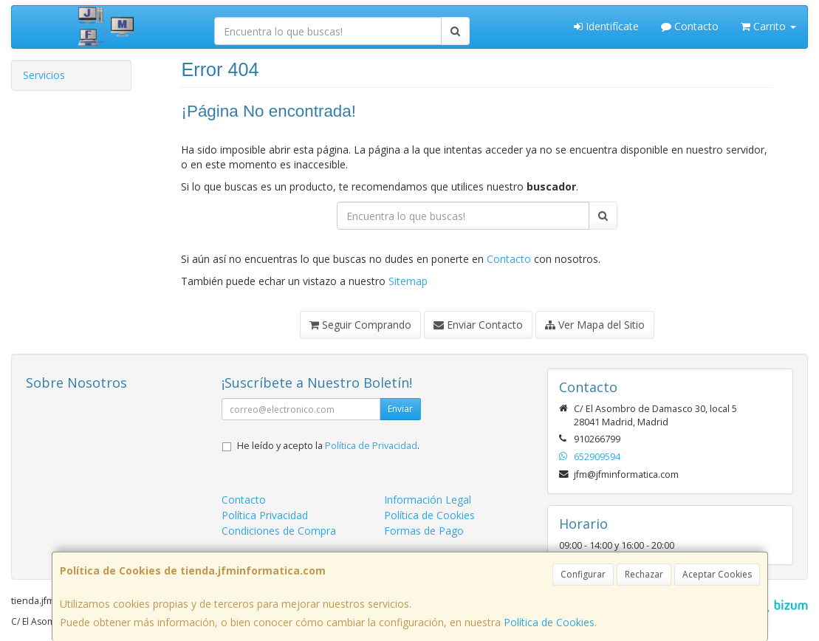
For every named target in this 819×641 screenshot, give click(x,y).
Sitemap (408, 281)
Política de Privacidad (371, 445)
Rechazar (644, 574)
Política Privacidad (265, 515)
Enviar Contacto (478, 325)
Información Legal (427, 500)
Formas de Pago (424, 531)
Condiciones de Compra (279, 531)
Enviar (400, 408)
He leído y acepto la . (328, 445)
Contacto (690, 26)
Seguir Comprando (360, 325)
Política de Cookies (549, 622)
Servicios (44, 75)
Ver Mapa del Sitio (595, 325)
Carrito (768, 26)
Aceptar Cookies (717, 574)
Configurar (583, 574)
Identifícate (606, 26)
